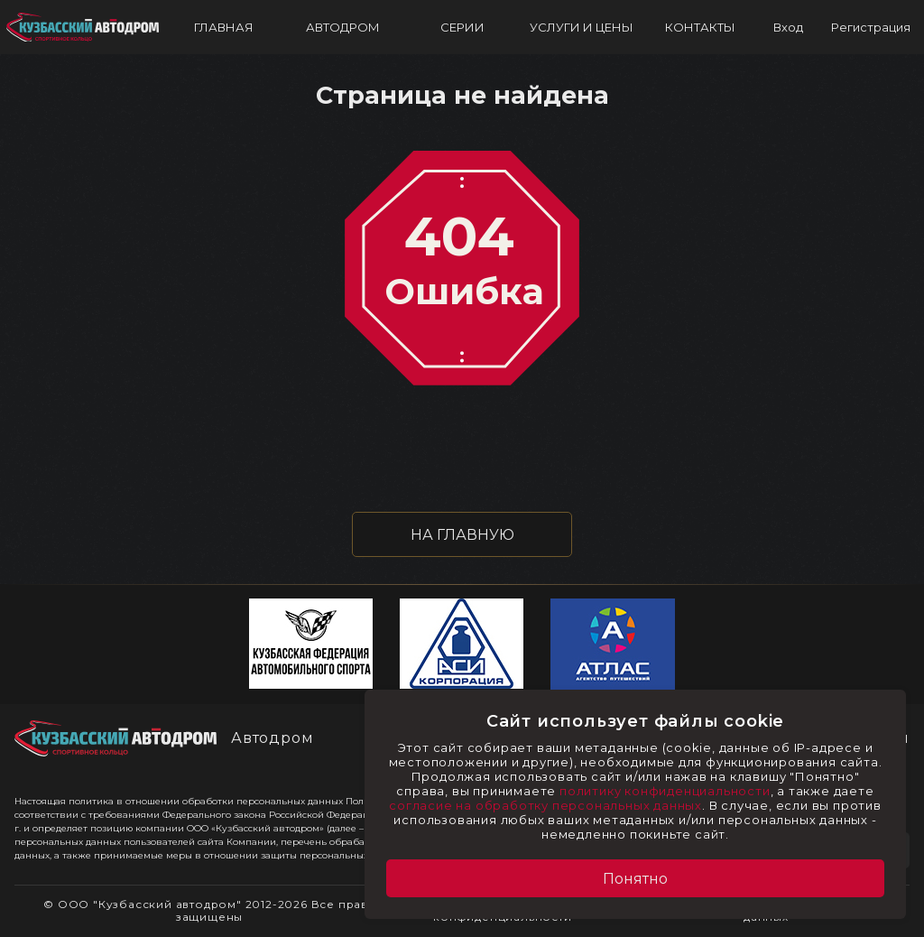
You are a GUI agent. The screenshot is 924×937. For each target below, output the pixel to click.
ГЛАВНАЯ (224, 27)
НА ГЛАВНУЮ (462, 534)
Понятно (635, 878)
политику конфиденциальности (665, 791)
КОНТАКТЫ (700, 27)
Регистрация (870, 27)
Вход (788, 27)
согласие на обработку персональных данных (545, 805)
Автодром (272, 738)
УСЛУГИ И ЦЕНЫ (581, 27)
